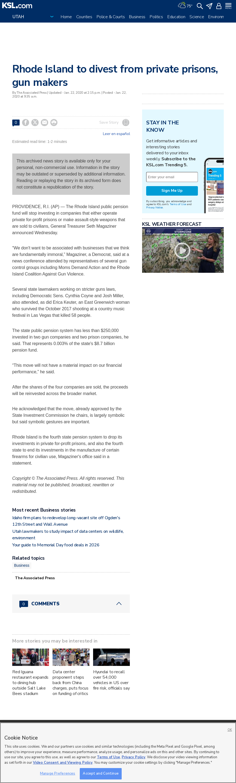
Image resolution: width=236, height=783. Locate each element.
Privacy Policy (133, 757)
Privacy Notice (154, 207)
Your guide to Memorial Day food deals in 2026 (56, 545)
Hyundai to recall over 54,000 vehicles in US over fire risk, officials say (111, 680)
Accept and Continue (100, 773)
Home (66, 17)
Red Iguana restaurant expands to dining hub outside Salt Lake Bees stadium (30, 683)
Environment (219, 17)
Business (137, 17)
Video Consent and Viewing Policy (63, 762)
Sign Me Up (172, 190)
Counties (84, 17)
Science (196, 17)
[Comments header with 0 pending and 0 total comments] (71, 603)
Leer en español (116, 134)
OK (230, 730)
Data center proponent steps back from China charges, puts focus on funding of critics (70, 683)
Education (176, 17)
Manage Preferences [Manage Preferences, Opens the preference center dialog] (57, 773)
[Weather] (185, 5)
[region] (118, 752)
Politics (156, 17)
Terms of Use (178, 204)
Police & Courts (111, 17)
